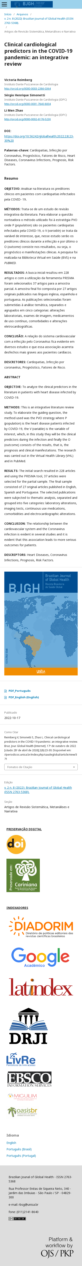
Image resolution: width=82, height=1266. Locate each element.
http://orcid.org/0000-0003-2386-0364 (27, 88)
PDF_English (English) (24, 697)
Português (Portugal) (21, 1156)
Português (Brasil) (19, 1149)
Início (7, 14)
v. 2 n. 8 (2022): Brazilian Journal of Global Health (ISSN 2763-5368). (38, 21)
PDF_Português (20, 691)
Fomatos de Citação (19, 767)
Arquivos (22, 14)
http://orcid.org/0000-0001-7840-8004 (27, 104)
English (11, 1143)
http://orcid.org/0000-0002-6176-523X (27, 119)
